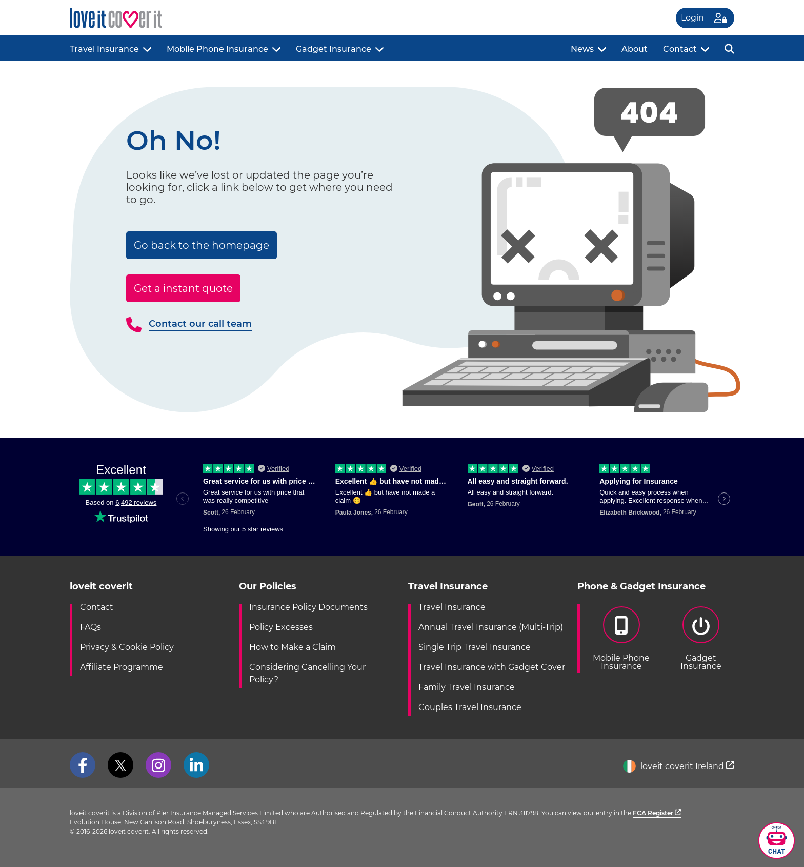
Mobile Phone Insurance (217, 49)
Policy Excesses (281, 627)
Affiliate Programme (121, 667)
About (634, 49)
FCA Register (657, 813)
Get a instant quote (183, 288)
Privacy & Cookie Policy (127, 647)
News (582, 49)
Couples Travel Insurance (469, 707)
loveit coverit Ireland (678, 766)
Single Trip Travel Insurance (474, 647)
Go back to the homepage (201, 245)
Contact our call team (200, 323)
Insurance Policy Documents (308, 607)
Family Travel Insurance (466, 687)
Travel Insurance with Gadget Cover (491, 667)
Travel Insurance (104, 49)
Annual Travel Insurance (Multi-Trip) (490, 627)
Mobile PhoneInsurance (621, 638)
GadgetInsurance (700, 638)
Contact (680, 49)
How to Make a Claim (292, 647)
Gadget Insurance (333, 49)
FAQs (90, 627)
